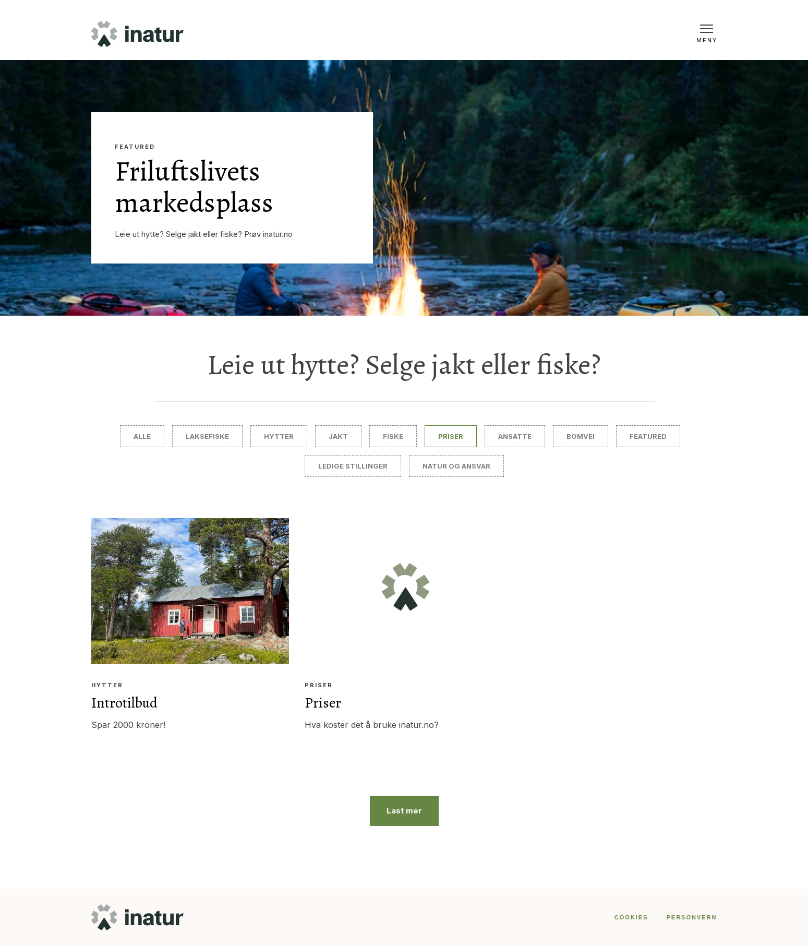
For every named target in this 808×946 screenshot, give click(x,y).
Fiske (393, 436)
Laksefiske (207, 436)
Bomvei (580, 436)
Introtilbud (124, 703)
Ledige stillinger (353, 466)
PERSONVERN (691, 917)
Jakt (338, 436)
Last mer (404, 811)
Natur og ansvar (456, 466)
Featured (135, 146)
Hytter (279, 436)
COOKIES (631, 917)
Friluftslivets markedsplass (194, 186)
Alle (142, 436)
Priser (450, 436)
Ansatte (515, 436)
